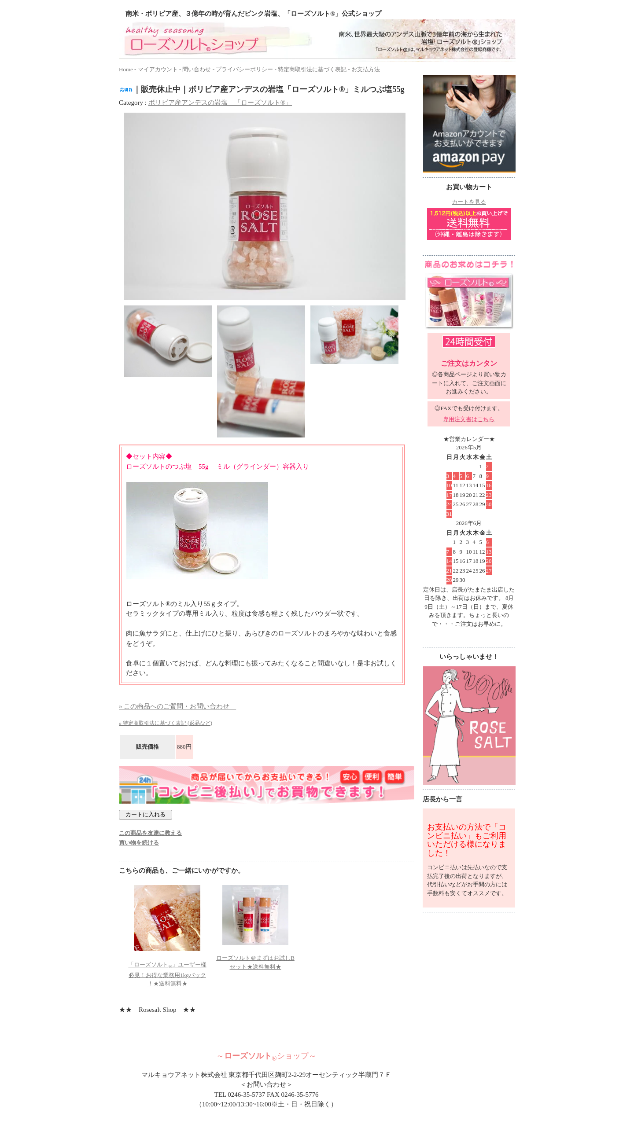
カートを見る (469, 201)
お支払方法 (365, 69)
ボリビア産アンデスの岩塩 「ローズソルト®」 (220, 102)
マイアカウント (158, 69)
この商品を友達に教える (150, 833)
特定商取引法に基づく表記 (312, 69)
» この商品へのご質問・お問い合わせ (177, 706)
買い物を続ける (139, 842)
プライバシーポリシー (244, 69)
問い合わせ (196, 69)
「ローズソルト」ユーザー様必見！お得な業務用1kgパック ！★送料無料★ (167, 974)
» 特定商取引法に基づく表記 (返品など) (165, 723)
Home (126, 69)
